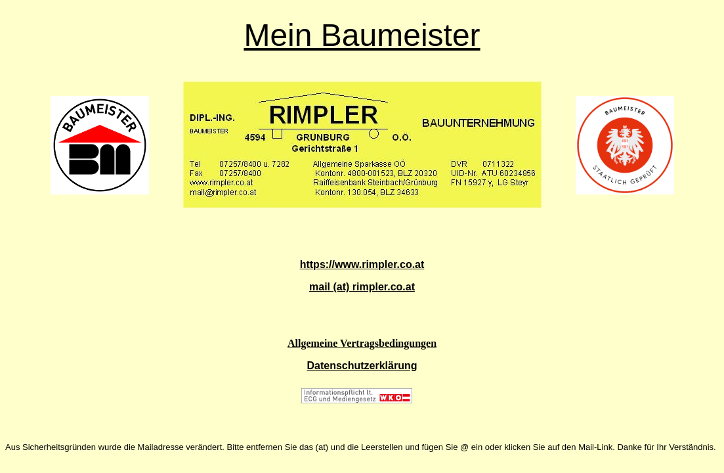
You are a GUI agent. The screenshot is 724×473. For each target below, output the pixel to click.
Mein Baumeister (362, 35)
